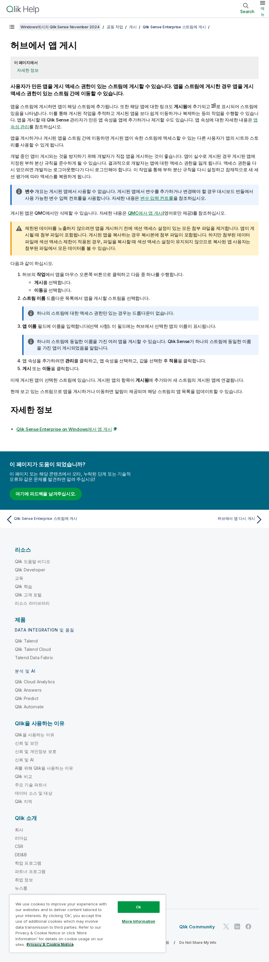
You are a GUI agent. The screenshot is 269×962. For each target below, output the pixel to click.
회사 (19, 829)
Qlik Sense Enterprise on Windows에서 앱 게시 (64, 429)
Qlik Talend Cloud (33, 649)
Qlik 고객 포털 (28, 594)
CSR (19, 846)
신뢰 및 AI (24, 759)
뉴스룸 (21, 888)
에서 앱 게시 (145, 213)
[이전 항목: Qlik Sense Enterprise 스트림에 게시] (68, 519)
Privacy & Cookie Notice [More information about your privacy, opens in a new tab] (50, 944)
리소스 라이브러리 (32, 603)
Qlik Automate (29, 706)
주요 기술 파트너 (31, 784)
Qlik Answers (28, 690)
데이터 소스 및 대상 (33, 793)
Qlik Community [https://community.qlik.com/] (197, 927)
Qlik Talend (26, 640)
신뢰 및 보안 (26, 743)
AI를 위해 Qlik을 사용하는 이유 (44, 768)
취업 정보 (24, 879)
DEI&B (21, 854)
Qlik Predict (26, 698)
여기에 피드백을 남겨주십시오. (45, 494)
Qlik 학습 (23, 586)
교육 (19, 578)
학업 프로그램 (28, 863)
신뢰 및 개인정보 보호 (35, 751)
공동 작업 (115, 26)
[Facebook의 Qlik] (248, 926)
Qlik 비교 (23, 776)
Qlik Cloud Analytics (35, 681)
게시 (133, 26)
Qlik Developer (30, 569)
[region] (88, 923)
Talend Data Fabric (34, 657)
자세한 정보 (28, 70)
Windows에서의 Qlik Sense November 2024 (60, 26)
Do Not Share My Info (197, 942)
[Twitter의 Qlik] (226, 926)
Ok (138, 907)
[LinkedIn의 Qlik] (237, 926)
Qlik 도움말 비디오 (32, 561)
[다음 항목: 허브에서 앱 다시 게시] (201, 519)
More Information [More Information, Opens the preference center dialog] (138, 921)
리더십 (21, 838)
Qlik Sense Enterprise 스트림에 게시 (174, 26)
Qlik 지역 (23, 801)
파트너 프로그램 (30, 871)
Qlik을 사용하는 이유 (34, 734)
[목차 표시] (11, 26)
